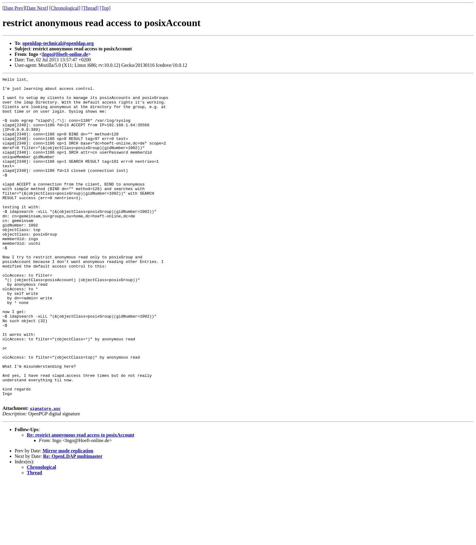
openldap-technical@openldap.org (58, 43)
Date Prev (13, 8)
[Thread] (89, 8)
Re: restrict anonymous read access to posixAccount (80, 499)
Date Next (36, 8)
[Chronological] (64, 8)
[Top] (105, 8)
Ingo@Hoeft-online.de (65, 54)
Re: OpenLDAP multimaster (73, 520)
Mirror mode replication (68, 515)
